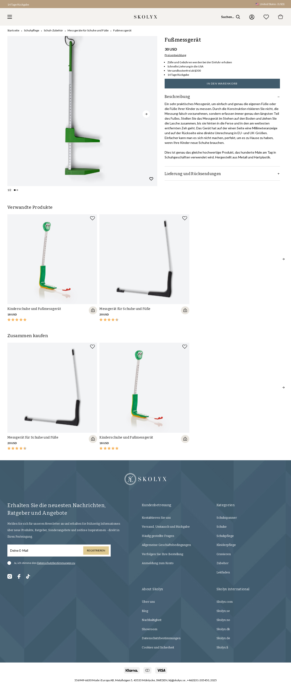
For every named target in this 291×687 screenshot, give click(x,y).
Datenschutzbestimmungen (161, 638)
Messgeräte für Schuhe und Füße (88, 30)
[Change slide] (15, 190)
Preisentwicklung (175, 55)
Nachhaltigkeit (151, 620)
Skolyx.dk (223, 629)
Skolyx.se (223, 611)
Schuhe (222, 526)
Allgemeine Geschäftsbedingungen (166, 545)
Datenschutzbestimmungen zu (56, 563)
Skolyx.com (225, 601)
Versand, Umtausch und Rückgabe (166, 526)
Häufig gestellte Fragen (158, 536)
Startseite (13, 30)
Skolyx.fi (222, 647)
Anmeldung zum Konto (158, 563)
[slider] (82, 111)
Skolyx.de (223, 638)
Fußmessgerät (122, 30)
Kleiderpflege (226, 545)
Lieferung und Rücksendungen (222, 174)
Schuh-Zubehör (53, 30)
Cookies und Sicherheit (158, 647)
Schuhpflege (31, 30)
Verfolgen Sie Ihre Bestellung (162, 554)
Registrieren (96, 550)
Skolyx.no (223, 620)
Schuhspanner (227, 517)
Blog (145, 611)
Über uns (148, 601)
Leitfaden (223, 572)
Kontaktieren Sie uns (156, 517)
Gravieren (224, 554)
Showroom (149, 629)
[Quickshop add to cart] (93, 310)
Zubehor (223, 563)
